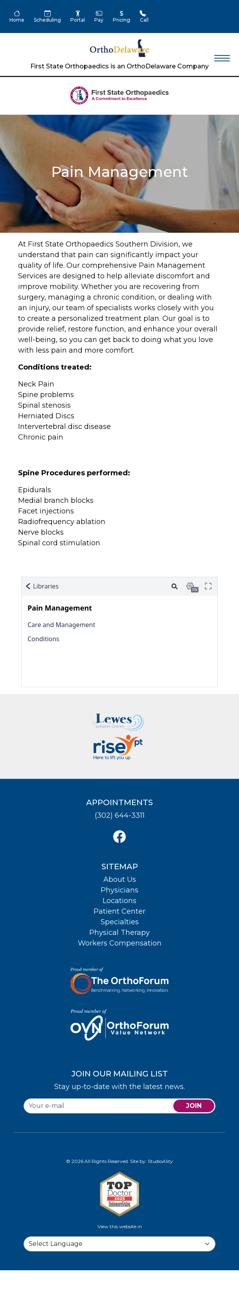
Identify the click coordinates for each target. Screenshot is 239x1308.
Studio (160, 1161)
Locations (119, 900)
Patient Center (119, 911)
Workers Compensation (120, 943)
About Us (119, 879)
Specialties (120, 922)
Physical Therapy (119, 932)
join (194, 1105)
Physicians (119, 890)
